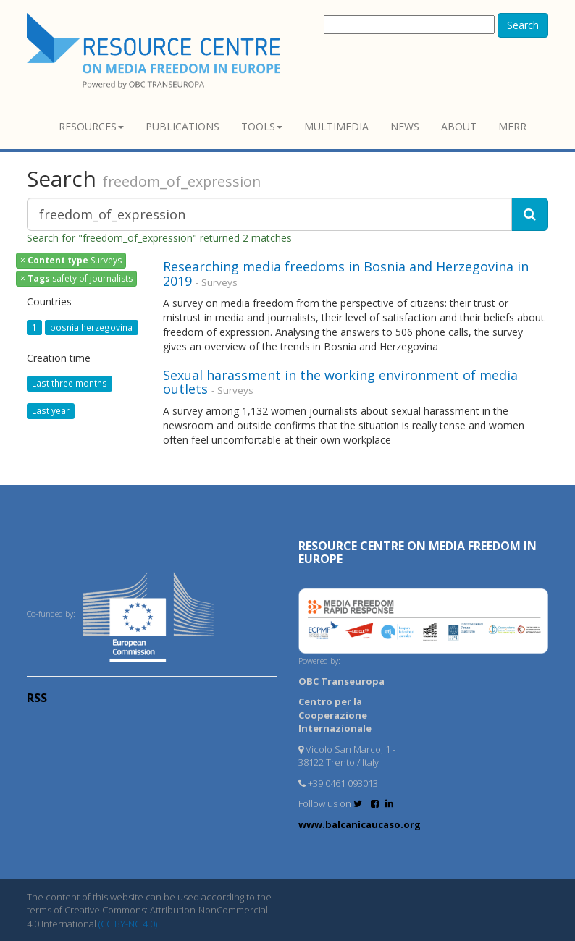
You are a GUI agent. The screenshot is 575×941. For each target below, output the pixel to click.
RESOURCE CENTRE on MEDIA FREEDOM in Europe (417, 552)
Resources (91, 126)
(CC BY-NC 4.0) (127, 923)
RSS (37, 698)
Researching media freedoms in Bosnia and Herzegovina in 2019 (346, 274)
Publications (182, 126)
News (404, 126)
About (459, 126)
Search (523, 25)
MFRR (512, 126)
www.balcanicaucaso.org (359, 824)
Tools (261, 126)
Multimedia (336, 126)
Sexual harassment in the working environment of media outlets (340, 382)
